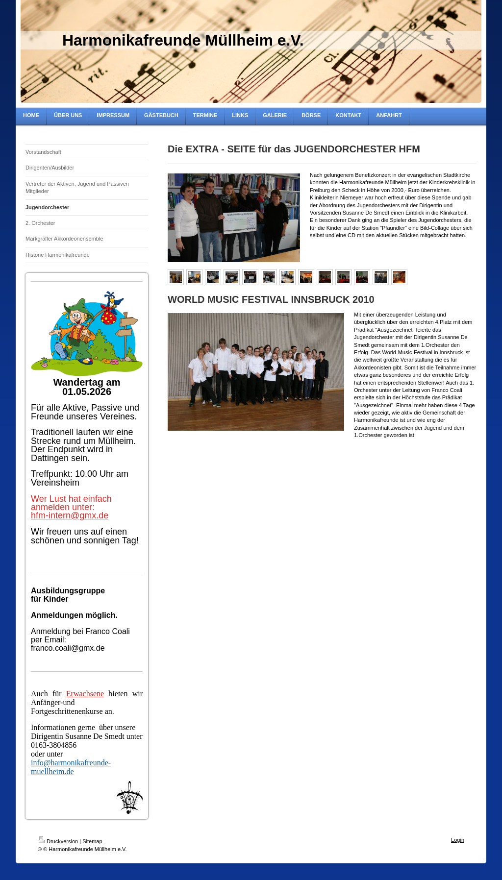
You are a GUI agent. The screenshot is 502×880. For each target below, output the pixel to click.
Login (457, 840)
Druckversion (58, 841)
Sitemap (92, 841)
